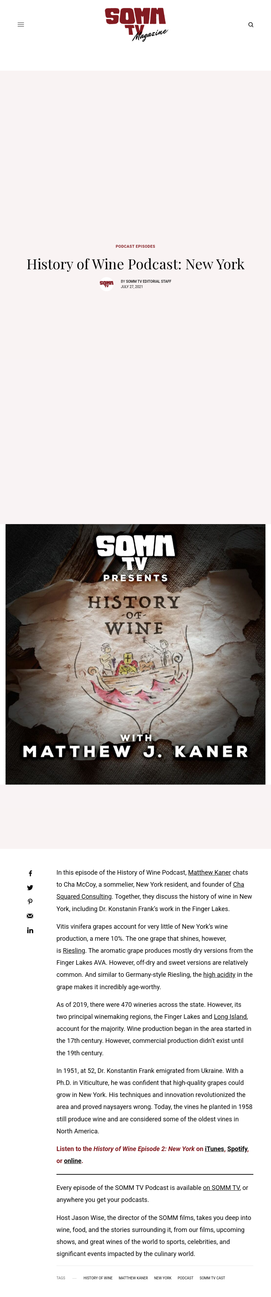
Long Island (230, 1016)
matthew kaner (133, 1278)
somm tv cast (212, 1278)
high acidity (219, 974)
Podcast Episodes (135, 246)
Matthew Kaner (209, 872)
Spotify (237, 1148)
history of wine (98, 1278)
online (73, 1160)
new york (162, 1278)
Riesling (74, 950)
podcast (186, 1278)
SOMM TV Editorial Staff (148, 281)
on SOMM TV (221, 1187)
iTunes (214, 1148)
